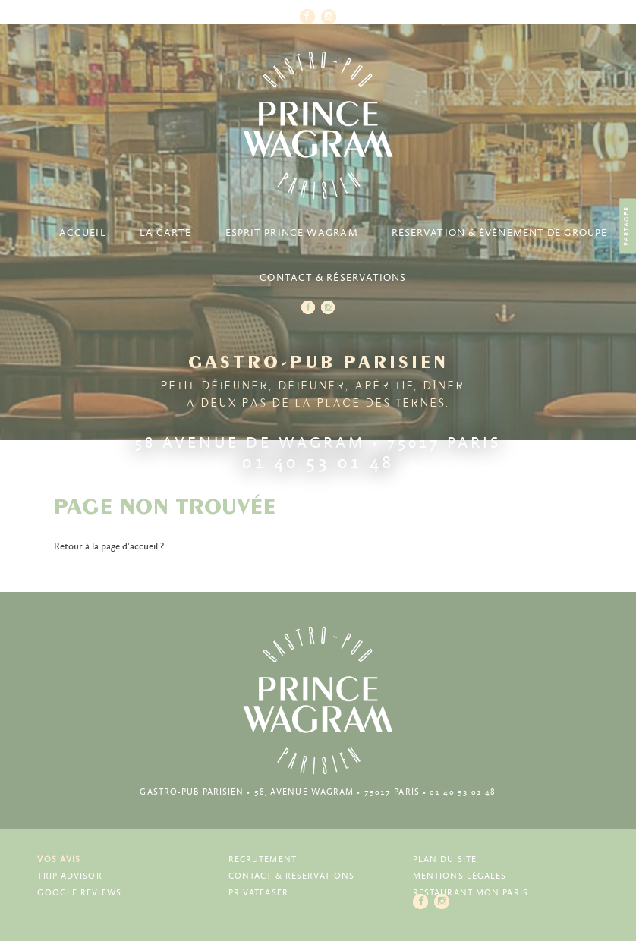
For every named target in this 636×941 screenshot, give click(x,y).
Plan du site (445, 859)
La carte (166, 233)
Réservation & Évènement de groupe (499, 233)
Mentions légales (460, 876)
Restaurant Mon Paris (470, 893)
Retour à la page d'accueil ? (109, 546)
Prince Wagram (318, 125)
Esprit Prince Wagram (291, 233)
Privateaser (258, 893)
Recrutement (262, 859)
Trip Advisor (69, 876)
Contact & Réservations (333, 278)
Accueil (82, 233)
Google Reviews (79, 893)
